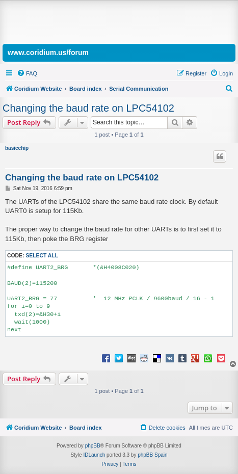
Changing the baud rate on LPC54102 (88, 108)
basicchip (17, 148)
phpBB (92, 446)
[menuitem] (27, 73)
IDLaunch (94, 455)
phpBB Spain (152, 455)
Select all (41, 255)
